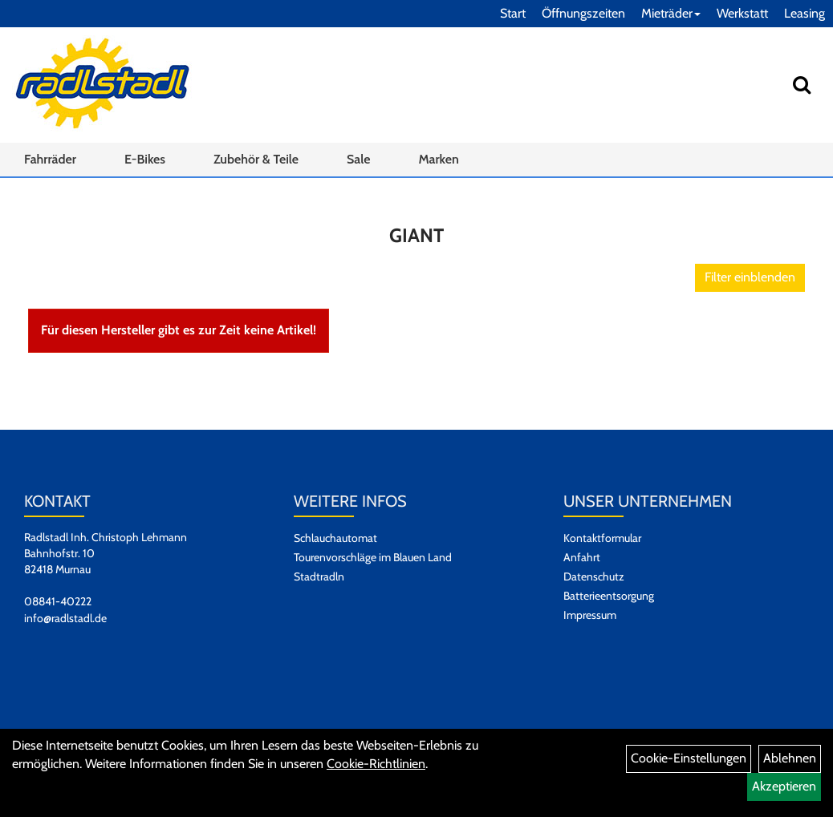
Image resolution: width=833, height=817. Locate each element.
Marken (438, 159)
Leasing (804, 13)
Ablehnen (789, 758)
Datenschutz (593, 576)
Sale (358, 159)
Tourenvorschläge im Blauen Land (373, 557)
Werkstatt (742, 13)
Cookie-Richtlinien (376, 763)
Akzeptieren (784, 786)
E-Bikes (144, 159)
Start (513, 13)
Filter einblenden (750, 277)
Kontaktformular (602, 538)
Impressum (589, 615)
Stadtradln (319, 576)
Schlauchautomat (335, 538)
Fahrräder (50, 159)
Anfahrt (581, 557)
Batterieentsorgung (608, 595)
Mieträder (671, 13)
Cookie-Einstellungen (688, 758)
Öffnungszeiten (583, 13)
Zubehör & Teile (256, 159)
